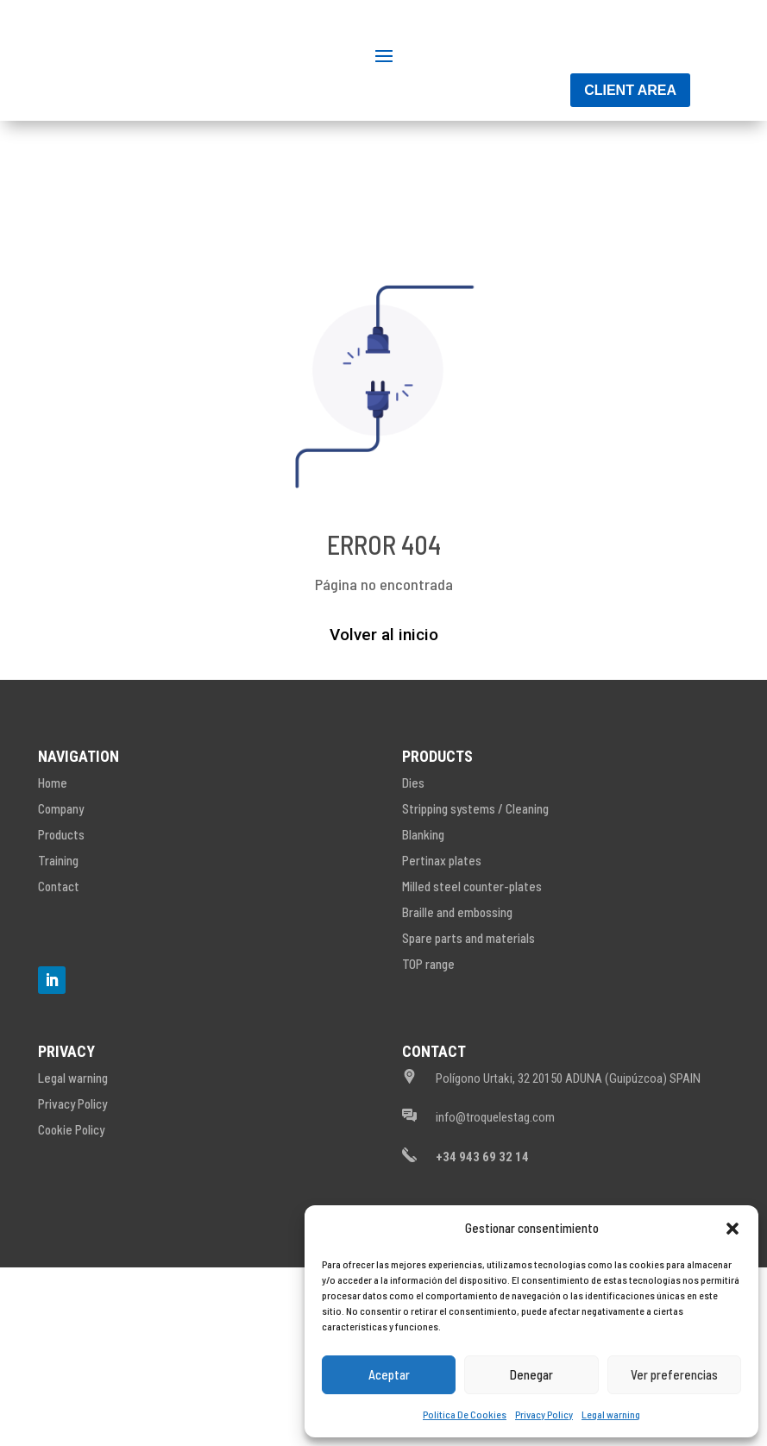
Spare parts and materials (468, 1038)
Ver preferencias (674, 1374)
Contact (58, 986)
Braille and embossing (457, 1012)
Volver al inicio (384, 735)
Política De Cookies (464, 1414)
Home (52, 882)
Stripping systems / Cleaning (475, 908)
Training (58, 960)
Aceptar (389, 1374)
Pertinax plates (441, 960)
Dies (413, 882)
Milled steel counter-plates (472, 986)
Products (61, 934)
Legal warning (611, 1414)
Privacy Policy (544, 1414)
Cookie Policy (71, 1229)
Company (61, 908)
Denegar (531, 1374)
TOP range (428, 1064)
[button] (732, 1228)
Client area (630, 190)
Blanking (423, 934)
